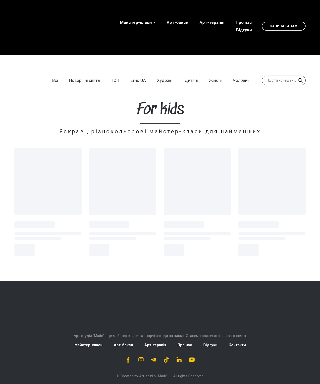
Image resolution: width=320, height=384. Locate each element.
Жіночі (215, 80)
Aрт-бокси (177, 22)
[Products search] (284, 80)
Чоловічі (241, 80)
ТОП (115, 80)
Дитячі (191, 80)
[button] (284, 26)
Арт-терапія (212, 22)
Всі (55, 80)
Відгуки (244, 29)
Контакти (237, 345)
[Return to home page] (160, 310)
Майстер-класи (136, 22)
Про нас (244, 22)
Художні (165, 80)
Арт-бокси (123, 345)
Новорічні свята (84, 80)
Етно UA (138, 80)
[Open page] (46, 26)
